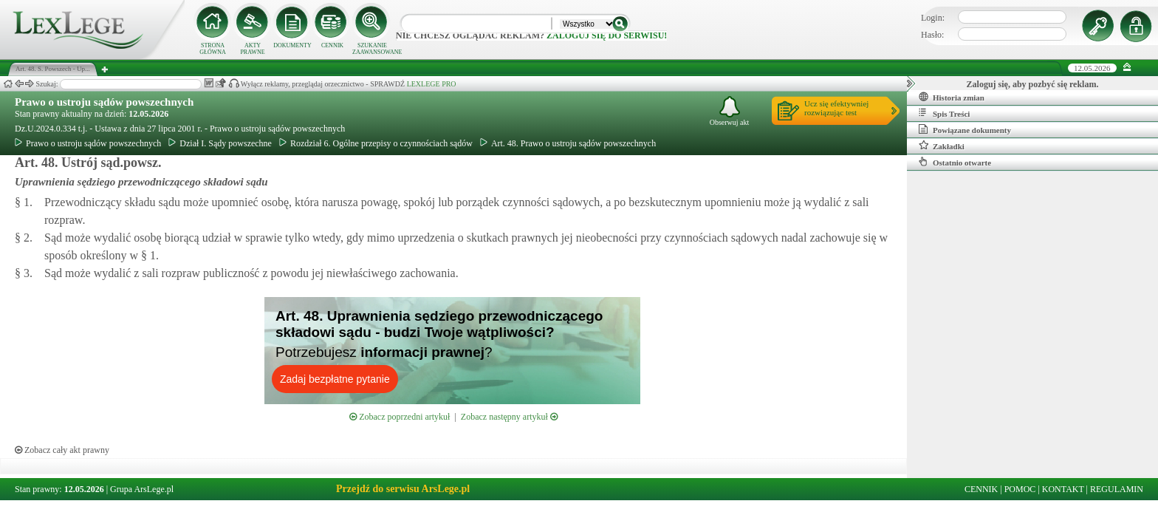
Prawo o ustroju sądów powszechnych (104, 102)
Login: (933, 18)
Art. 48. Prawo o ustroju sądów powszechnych (568, 143)
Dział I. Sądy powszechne (220, 143)
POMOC (1020, 489)
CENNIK (332, 45)
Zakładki (942, 145)
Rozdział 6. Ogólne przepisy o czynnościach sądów (376, 143)
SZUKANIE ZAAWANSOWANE (372, 48)
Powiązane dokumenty (965, 129)
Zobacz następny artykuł (509, 417)
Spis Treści (944, 113)
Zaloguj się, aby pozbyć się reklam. (1033, 84)
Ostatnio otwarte (955, 162)
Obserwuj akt (730, 111)
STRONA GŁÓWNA (212, 48)
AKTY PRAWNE (252, 48)
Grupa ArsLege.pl (142, 489)
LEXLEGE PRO (431, 84)
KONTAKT (1063, 489)
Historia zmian (951, 97)
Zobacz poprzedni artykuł (399, 417)
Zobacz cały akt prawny (62, 450)
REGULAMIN (1116, 489)
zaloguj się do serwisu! (607, 35)
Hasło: (932, 35)
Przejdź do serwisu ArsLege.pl (403, 488)
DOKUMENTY (292, 45)
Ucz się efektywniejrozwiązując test (836, 108)
